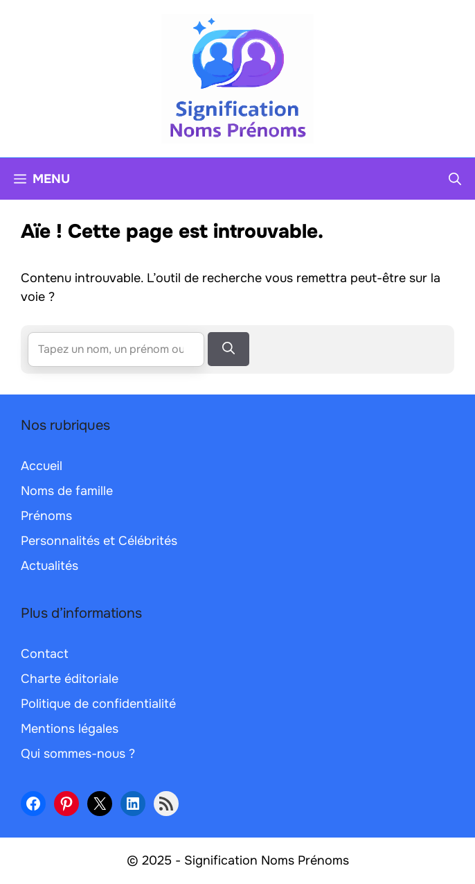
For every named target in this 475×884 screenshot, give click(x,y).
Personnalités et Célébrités (99, 540)
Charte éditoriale (69, 678)
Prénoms (46, 515)
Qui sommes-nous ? (78, 753)
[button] (455, 179)
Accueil (41, 466)
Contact (45, 653)
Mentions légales (69, 728)
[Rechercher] (228, 349)
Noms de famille (67, 491)
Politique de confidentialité (98, 703)
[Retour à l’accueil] (237, 77)
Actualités (49, 565)
